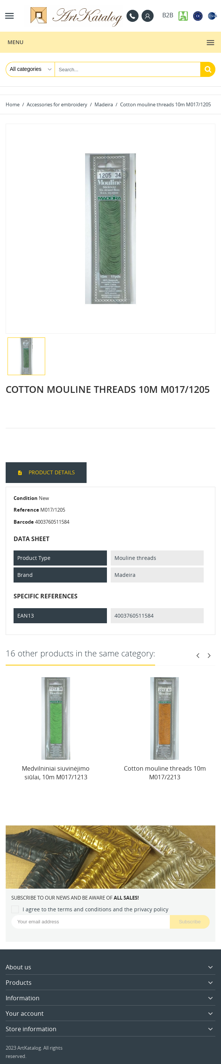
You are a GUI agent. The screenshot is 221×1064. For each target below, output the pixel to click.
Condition (26, 498)
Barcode (24, 521)
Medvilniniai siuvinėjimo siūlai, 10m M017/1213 (56, 772)
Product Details (51, 472)
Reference (26, 509)
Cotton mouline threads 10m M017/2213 (165, 772)
